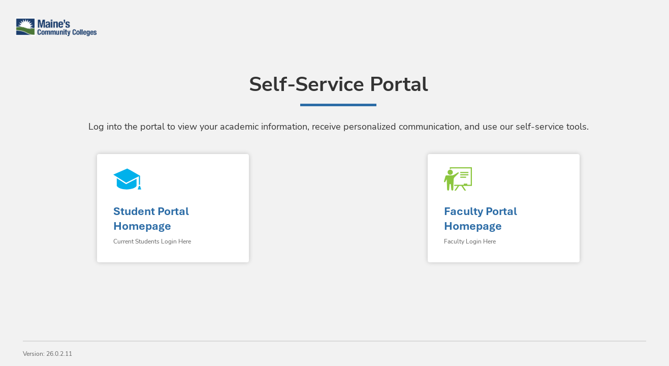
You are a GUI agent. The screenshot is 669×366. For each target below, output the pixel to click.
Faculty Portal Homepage (480, 218)
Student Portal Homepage (151, 218)
